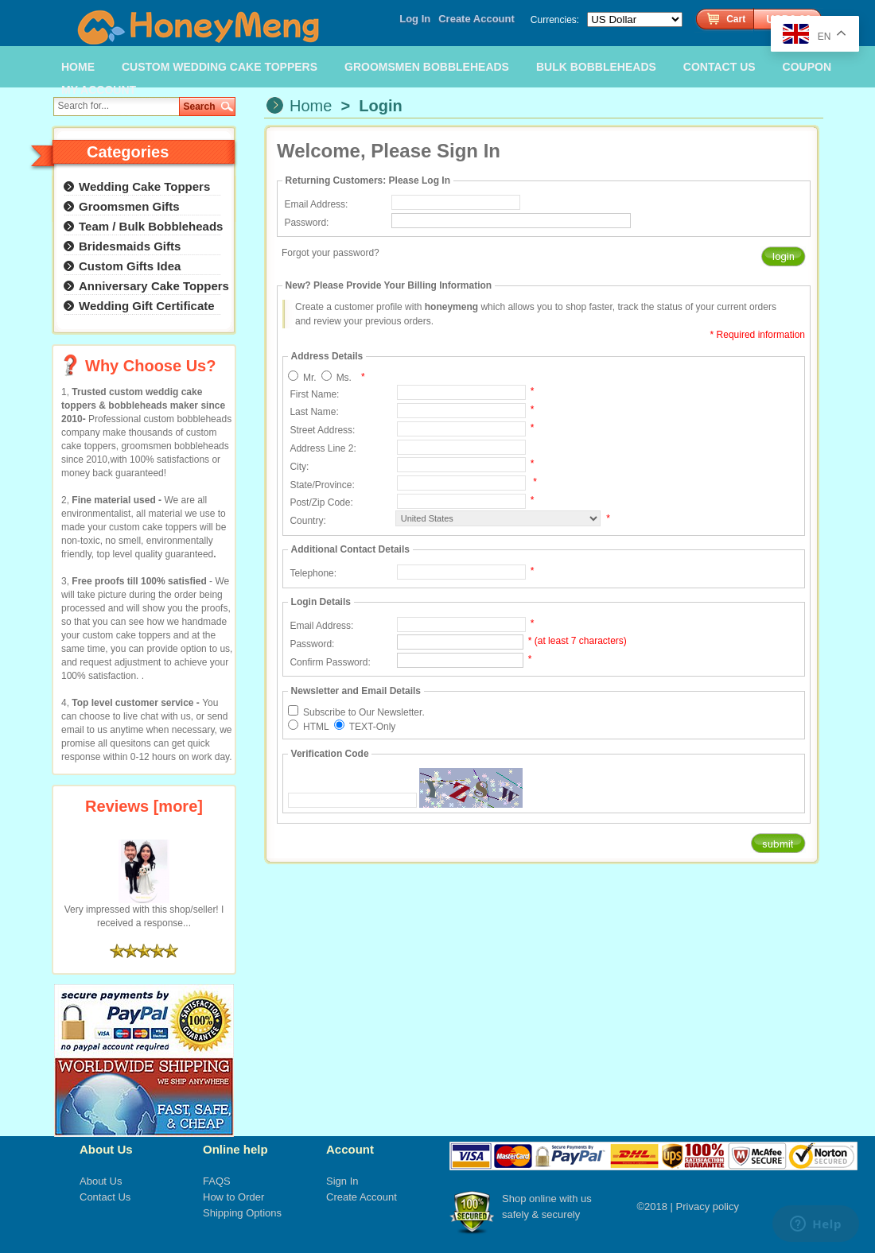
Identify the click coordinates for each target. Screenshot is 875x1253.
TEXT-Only (372, 726)
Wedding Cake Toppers (144, 186)
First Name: (314, 394)
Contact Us (105, 1197)
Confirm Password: (330, 662)
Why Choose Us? (150, 365)
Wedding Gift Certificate (147, 305)
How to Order (233, 1197)
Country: (307, 520)
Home (311, 105)
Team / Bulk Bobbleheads (151, 226)
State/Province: (322, 485)
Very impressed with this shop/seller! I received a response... (144, 911)
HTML (316, 726)
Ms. (344, 377)
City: (299, 466)
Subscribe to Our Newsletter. (364, 712)
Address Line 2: (323, 448)
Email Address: (316, 204)
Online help (235, 1149)
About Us (106, 1149)
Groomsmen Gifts (129, 206)
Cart (735, 19)
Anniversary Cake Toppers (154, 286)
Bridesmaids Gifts (130, 246)
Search (200, 106)
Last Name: (314, 411)
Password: (306, 222)
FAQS (217, 1181)
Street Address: (322, 430)
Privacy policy (707, 1206)
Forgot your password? (330, 252)
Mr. (310, 377)
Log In (414, 19)
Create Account (476, 19)
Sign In (342, 1181)
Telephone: (313, 573)
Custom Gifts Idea (130, 266)
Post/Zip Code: (321, 502)
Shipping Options (242, 1213)
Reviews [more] (144, 806)
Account (350, 1149)
